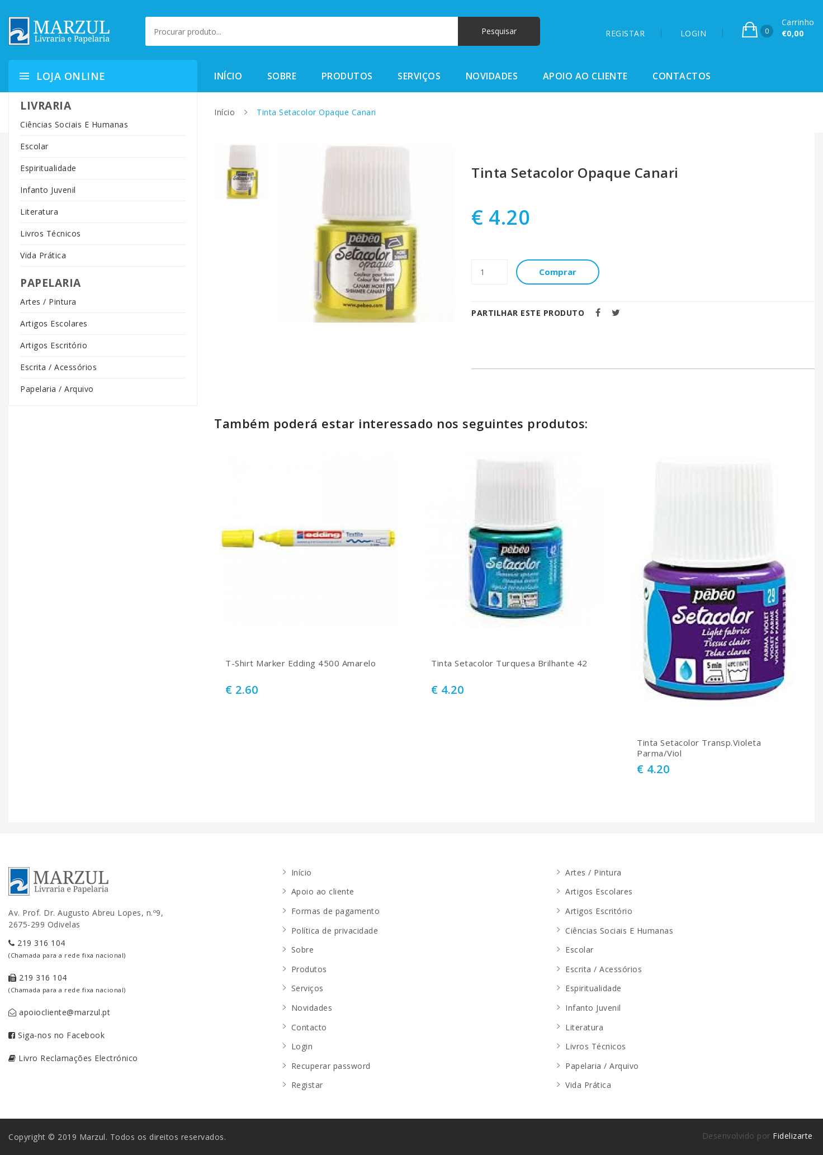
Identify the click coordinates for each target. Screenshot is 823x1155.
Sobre (282, 76)
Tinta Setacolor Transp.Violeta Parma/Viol (699, 748)
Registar (307, 1085)
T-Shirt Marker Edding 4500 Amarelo (300, 663)
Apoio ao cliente (585, 76)
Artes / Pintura (48, 301)
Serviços (419, 76)
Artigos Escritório (53, 345)
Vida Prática (43, 255)
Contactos (681, 76)
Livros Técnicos (50, 233)
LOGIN (693, 33)
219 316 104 (67, 948)
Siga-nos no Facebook (56, 1035)
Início (228, 76)
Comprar (558, 271)
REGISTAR (625, 33)
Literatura (39, 211)
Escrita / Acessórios (58, 367)
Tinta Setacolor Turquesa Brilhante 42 (509, 663)
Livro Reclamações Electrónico (73, 1058)
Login (302, 1046)
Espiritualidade (48, 168)
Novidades (492, 76)
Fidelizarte (793, 1135)
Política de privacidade (335, 930)
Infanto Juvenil (48, 189)
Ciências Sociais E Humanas (74, 124)
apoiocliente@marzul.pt (59, 1012)
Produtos (347, 76)
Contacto (309, 1027)
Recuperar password (331, 1066)
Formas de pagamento (335, 911)
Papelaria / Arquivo (57, 389)
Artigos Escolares (54, 323)
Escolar (34, 146)
